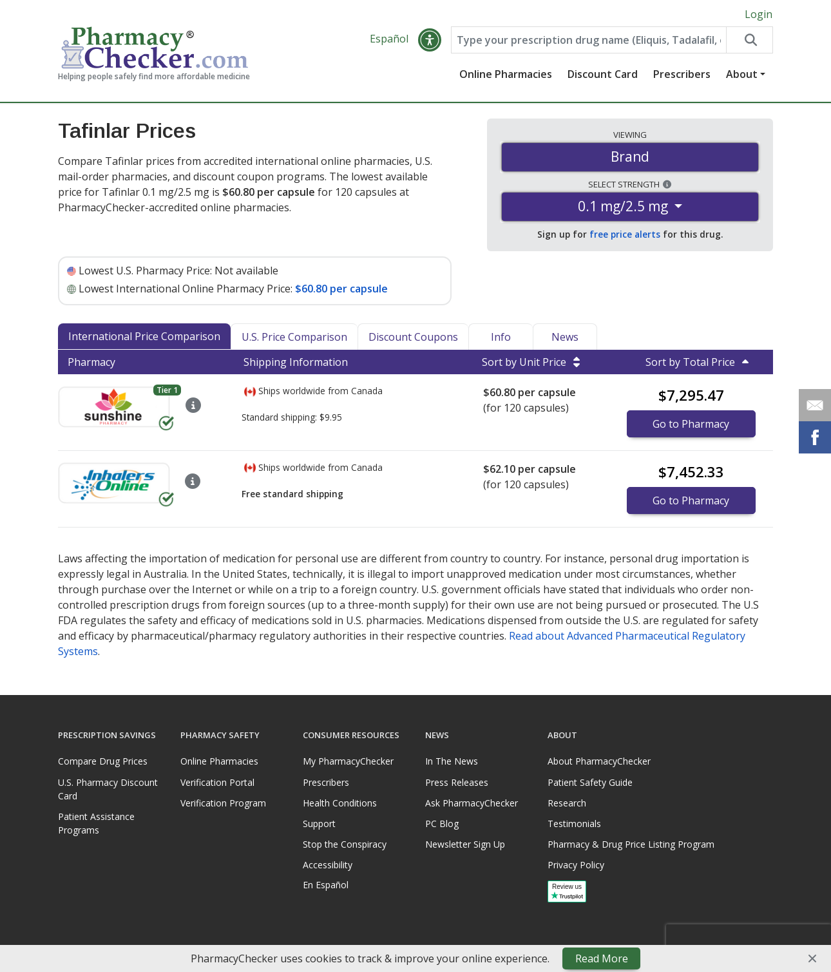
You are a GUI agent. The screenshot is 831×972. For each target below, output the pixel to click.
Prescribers (682, 74)
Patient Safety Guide (590, 782)
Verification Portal (217, 782)
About (742, 74)
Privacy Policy (576, 865)
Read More (601, 958)
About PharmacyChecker (599, 761)
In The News (451, 761)
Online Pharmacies (505, 74)
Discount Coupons (413, 337)
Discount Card (603, 74)
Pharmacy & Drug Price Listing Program (631, 844)
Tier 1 (167, 390)
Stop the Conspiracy (345, 844)
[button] (429, 40)
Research (567, 803)
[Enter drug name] (589, 40)
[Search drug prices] (749, 40)
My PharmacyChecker (348, 761)
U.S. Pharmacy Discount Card (108, 789)
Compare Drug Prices (103, 761)
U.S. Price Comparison (294, 337)
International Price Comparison (144, 336)
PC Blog (442, 823)
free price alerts (624, 234)
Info (501, 337)
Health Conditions (340, 803)
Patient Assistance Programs (96, 823)
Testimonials (574, 823)
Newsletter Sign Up (465, 844)
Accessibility (327, 865)
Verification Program (223, 803)
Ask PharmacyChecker (471, 803)
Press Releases (456, 782)
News (564, 337)
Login (758, 14)
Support (319, 823)
